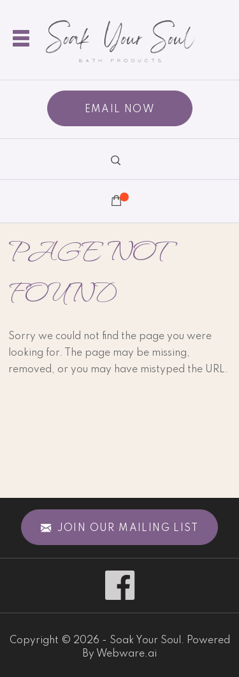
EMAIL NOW (120, 110)
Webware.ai (126, 654)
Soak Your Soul (145, 641)
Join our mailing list (119, 528)
